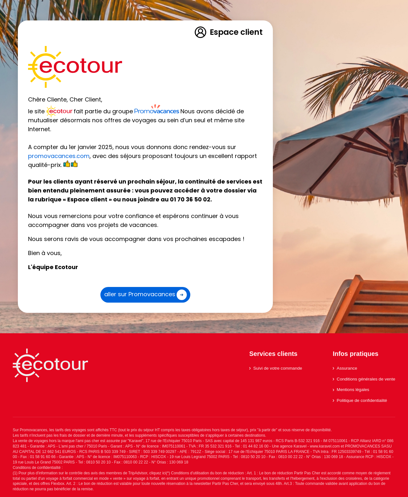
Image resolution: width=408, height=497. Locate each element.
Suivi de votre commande (275, 368)
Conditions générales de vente (364, 379)
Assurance (345, 368)
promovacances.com (59, 156)
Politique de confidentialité (360, 400)
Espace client (228, 32)
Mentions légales (351, 389)
